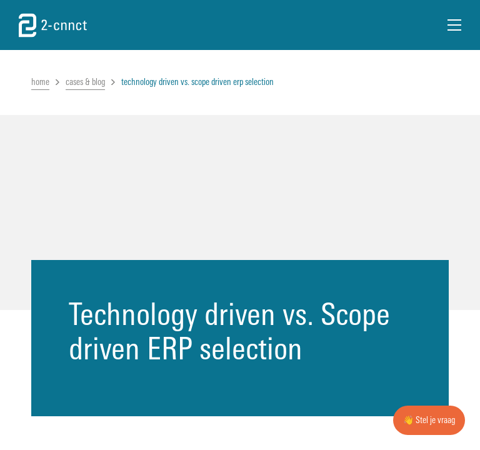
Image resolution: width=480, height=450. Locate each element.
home (40, 82)
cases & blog (85, 82)
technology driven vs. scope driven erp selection (197, 82)
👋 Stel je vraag (429, 420)
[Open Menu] (454, 25)
